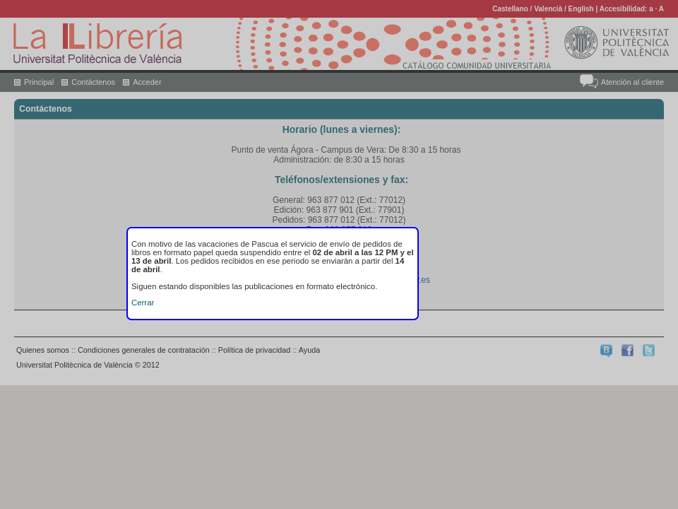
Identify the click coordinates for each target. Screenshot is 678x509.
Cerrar (142, 302)
